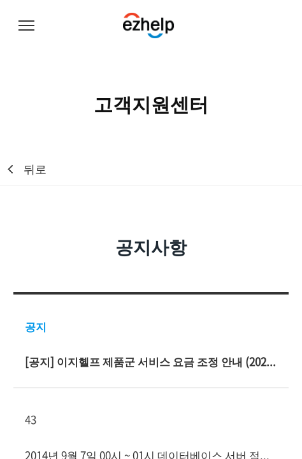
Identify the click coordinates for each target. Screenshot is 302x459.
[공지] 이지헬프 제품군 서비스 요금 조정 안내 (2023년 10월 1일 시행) (151, 361)
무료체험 (244, 27)
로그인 (276, 27)
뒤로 (35, 168)
